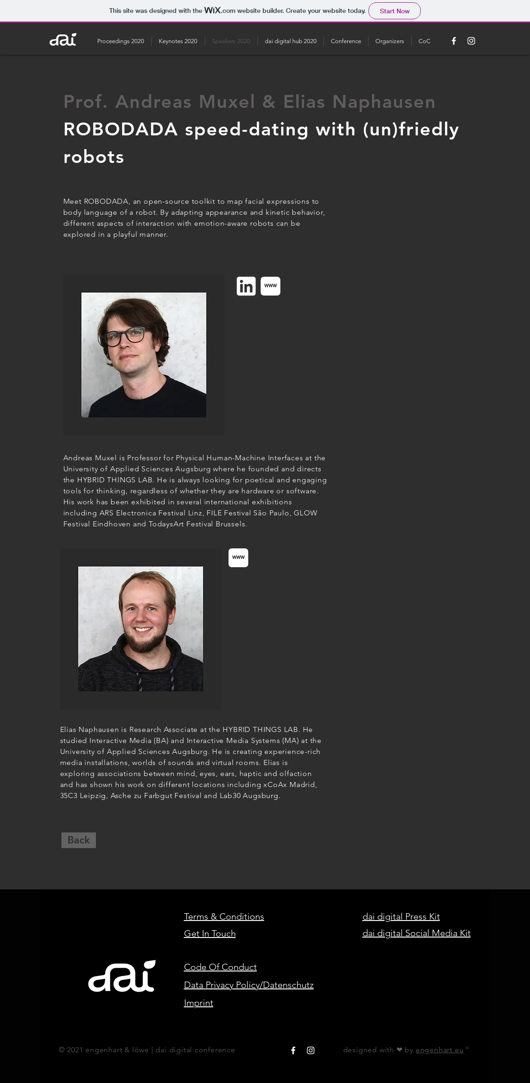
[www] (270, 286)
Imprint (198, 1002)
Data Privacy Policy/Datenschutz (249, 984)
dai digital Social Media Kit (417, 932)
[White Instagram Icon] (471, 41)
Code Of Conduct (220, 966)
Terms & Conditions (224, 916)
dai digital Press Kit (401, 916)
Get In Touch (210, 933)
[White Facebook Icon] (454, 41)
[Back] (78, 840)
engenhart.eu (440, 1049)
